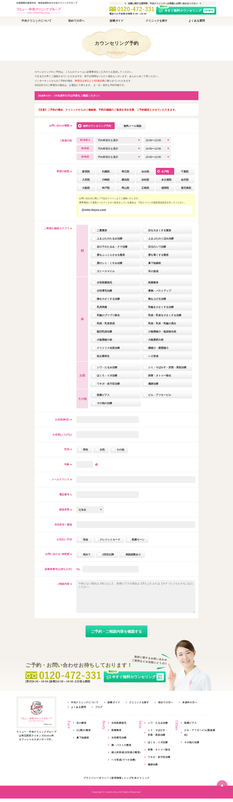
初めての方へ (76, 20)
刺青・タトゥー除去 (159, 753)
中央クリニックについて (36, 20)
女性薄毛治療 (118, 741)
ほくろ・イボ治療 (158, 745)
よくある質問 (196, 20)
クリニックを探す (156, 20)
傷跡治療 (153, 768)
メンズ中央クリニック (137, 781)
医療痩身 (116, 733)
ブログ (98, 710)
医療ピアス (190, 726)
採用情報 (116, 781)
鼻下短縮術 (82, 741)
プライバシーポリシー (96, 781)
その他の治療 (191, 745)
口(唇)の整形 (83, 733)
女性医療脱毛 (118, 726)
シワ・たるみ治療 (158, 726)
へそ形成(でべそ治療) (123, 763)
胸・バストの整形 (121, 748)
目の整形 (81, 726)
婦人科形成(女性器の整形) (126, 756)
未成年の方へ (189, 706)
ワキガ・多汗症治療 (159, 760)
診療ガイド (116, 20)
